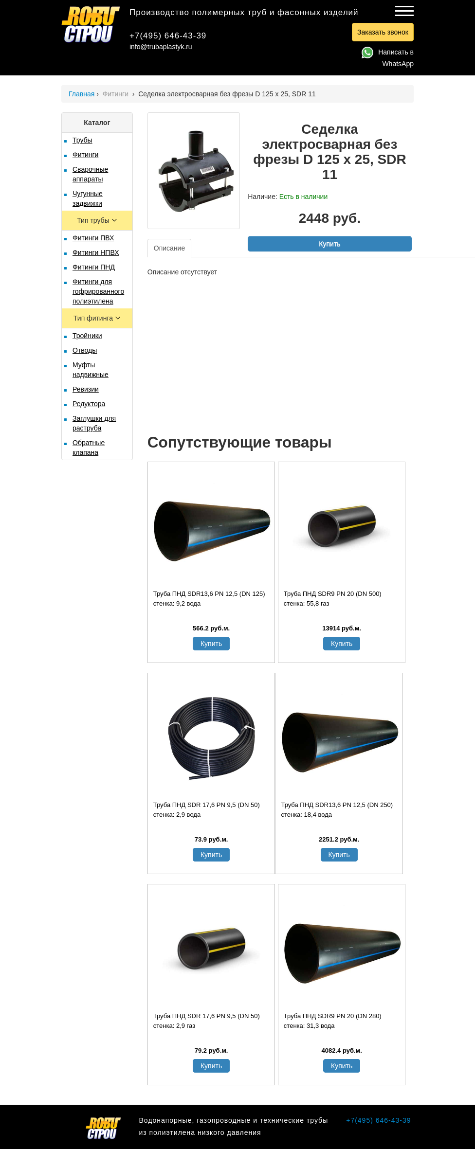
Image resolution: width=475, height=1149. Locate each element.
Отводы (85, 350)
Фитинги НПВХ (96, 252)
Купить (329, 244)
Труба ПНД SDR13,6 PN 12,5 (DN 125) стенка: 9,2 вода (209, 598)
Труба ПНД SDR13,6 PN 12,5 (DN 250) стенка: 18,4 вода (337, 809)
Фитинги (116, 94)
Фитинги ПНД (94, 267)
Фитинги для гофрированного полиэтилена (98, 291)
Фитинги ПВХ (93, 238)
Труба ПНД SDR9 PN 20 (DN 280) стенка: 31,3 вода (333, 1020)
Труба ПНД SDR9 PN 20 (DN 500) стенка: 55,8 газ (333, 598)
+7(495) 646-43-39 (167, 35)
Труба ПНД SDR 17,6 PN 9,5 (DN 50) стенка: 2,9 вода (206, 809)
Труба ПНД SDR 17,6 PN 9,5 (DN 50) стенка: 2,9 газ (206, 1020)
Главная (81, 94)
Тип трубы (94, 220)
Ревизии (86, 389)
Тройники (87, 336)
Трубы (82, 140)
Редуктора (89, 404)
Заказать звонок (382, 32)
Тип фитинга (94, 318)
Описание (169, 248)
